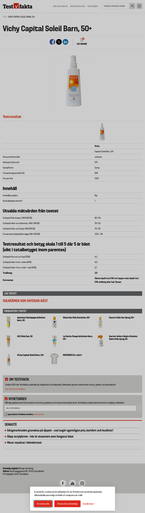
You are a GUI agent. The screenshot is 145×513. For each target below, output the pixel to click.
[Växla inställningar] (89, 503)
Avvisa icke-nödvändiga (67, 504)
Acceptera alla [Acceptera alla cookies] (43, 504)
